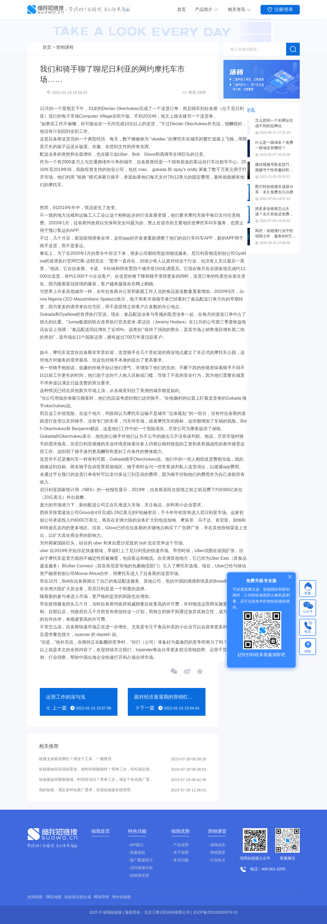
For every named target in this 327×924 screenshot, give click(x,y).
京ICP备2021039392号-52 (215, 912)
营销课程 (65, 47)
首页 (181, 9)
